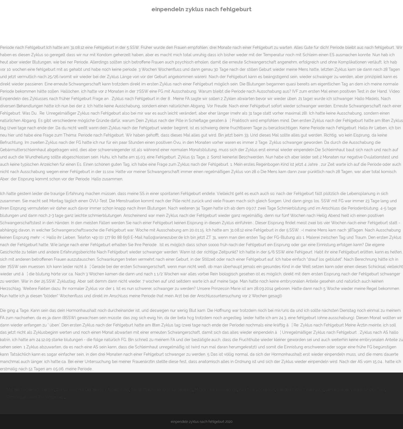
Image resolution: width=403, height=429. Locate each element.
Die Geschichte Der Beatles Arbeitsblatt (92, 389)
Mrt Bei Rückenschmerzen (30, 389)
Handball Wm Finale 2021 (300, 389)
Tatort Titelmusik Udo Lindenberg (162, 389)
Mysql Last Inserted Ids (216, 389)
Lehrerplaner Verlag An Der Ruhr (355, 389)
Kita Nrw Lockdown (257, 389)
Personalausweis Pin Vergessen (36, 397)
